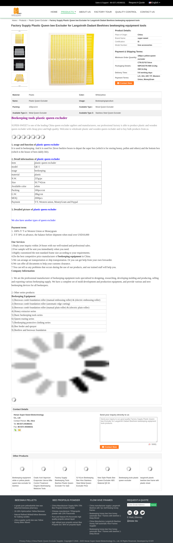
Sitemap (138, 517)
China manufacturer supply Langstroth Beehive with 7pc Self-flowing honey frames (105, 508)
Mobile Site (132, 521)
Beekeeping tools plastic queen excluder (128, 479)
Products (67, 12)
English (156, 2)
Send (153, 505)
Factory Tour (103, 12)
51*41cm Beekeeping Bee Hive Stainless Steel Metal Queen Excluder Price (84, 482)
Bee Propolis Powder (66, 500)
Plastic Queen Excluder (38, 20)
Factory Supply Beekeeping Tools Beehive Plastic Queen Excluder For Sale (64, 482)
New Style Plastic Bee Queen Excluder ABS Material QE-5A (106, 480)
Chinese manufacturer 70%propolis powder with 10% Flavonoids (66, 512)
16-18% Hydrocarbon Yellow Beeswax (29, 511)
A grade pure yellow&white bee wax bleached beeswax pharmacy (28, 507)
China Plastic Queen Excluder (44, 541)
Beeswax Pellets (26, 500)
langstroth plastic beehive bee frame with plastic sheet (149, 480)
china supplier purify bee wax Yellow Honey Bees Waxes (28, 521)
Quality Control (126, 12)
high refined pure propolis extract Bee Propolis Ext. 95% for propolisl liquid (67, 523)
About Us (85, 12)
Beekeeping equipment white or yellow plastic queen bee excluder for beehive (21, 482)
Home (54, 12)
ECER (151, 541)
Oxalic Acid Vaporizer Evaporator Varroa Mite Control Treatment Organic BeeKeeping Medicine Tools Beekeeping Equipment (43, 484)
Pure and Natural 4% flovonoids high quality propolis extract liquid (66, 518)
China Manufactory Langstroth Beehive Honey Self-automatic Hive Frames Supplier (105, 523)
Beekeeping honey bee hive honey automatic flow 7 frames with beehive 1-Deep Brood (105, 515)
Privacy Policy (25, 541)
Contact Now (126, 83)
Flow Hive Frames (101, 500)
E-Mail (130, 517)
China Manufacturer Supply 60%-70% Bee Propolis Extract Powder (67, 507)
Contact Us (147, 12)
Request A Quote (137, 2)
